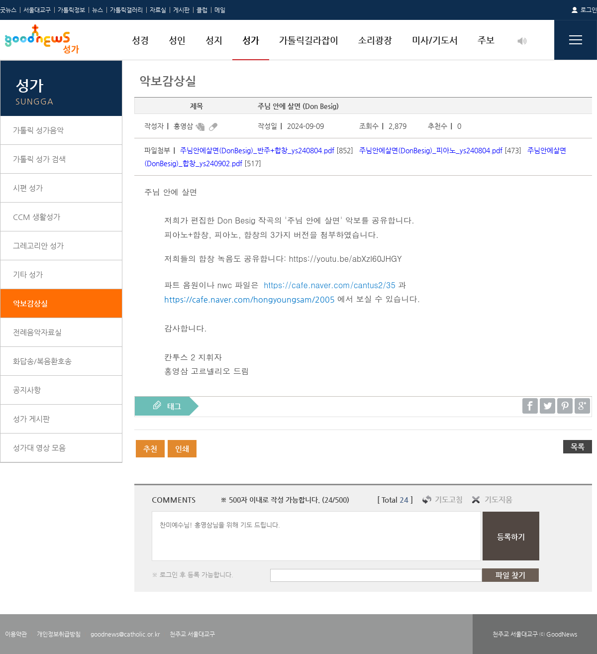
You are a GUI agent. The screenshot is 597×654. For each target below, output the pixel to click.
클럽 (202, 9)
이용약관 (16, 634)
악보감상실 (30, 303)
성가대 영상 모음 (39, 447)
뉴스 (97, 9)
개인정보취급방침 (59, 634)
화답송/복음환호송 (42, 361)
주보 (486, 40)
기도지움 (498, 499)
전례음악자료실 (37, 332)
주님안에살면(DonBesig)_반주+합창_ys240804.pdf (257, 150)
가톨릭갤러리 (126, 9)
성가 (250, 40)
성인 (177, 40)
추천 (150, 448)
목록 (578, 446)
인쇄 (182, 448)
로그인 (589, 9)
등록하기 (511, 537)
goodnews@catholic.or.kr (125, 634)
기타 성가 (28, 274)
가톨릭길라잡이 (308, 40)
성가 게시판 (31, 419)
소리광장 (375, 40)
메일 (219, 9)
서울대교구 (37, 9)
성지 (213, 40)
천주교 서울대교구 (192, 634)
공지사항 (27, 390)
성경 (140, 40)
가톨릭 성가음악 (38, 130)
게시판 (181, 9)
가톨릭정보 (71, 9)
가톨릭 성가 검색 (39, 159)
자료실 (158, 9)
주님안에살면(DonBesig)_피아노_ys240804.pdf (430, 150)
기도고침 (449, 499)
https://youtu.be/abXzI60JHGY (345, 258)
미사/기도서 (435, 40)
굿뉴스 (8, 9)
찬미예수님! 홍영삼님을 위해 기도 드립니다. (316, 536)
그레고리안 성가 (38, 245)
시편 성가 (28, 188)
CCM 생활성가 (36, 217)
